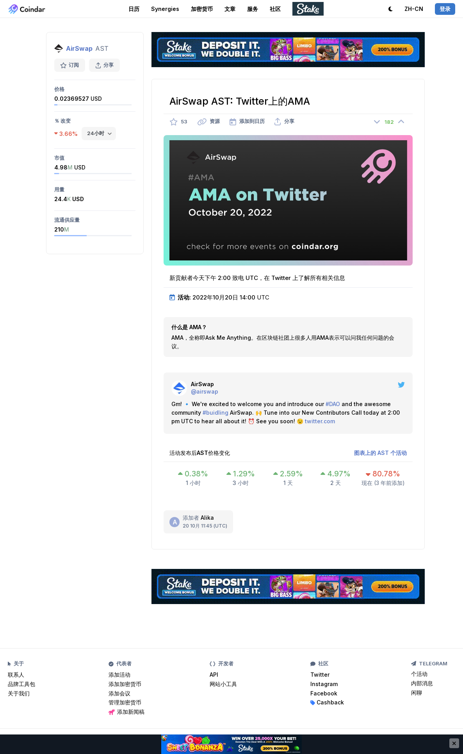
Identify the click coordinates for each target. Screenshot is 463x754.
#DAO (333, 404)
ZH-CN (413, 8)
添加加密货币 (125, 684)
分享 (104, 65)
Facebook (323, 693)
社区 (275, 8)
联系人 (16, 674)
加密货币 (202, 8)
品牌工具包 (21, 684)
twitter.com (320, 421)
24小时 (95, 133)
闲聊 (416, 692)
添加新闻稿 (126, 711)
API (214, 674)
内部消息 (422, 683)
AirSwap (79, 48)
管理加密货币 (125, 702)
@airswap (204, 391)
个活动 (419, 673)
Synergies (165, 8)
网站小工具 (223, 684)
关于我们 (19, 693)
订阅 (70, 65)
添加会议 (119, 693)
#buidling (215, 412)
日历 (133, 8)
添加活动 (119, 674)
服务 (252, 8)
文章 (229, 8)
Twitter (319, 674)
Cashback (327, 702)
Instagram (324, 684)
